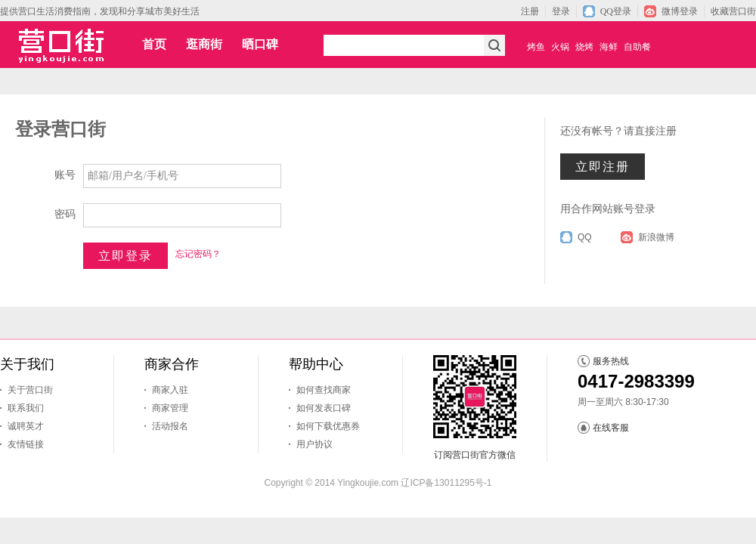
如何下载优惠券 (328, 426)
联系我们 (26, 408)
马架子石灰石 (405, 495)
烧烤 (584, 47)
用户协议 (314, 444)
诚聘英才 (26, 426)
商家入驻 (170, 390)
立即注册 (602, 166)
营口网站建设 (351, 495)
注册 (530, 11)
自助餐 (637, 47)
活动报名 (170, 426)
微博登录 (680, 11)
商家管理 (170, 408)
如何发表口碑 (323, 408)
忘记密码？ (198, 254)
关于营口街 (30, 390)
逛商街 (204, 44)
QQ (585, 237)
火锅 (560, 47)
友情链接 (26, 444)
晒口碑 (260, 44)
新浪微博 (656, 237)
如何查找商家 (323, 390)
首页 (154, 44)
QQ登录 (615, 11)
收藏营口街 (733, 11)
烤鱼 (536, 47)
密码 (65, 214)
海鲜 (609, 47)
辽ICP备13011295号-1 (446, 483)
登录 (561, 11)
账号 (65, 175)
